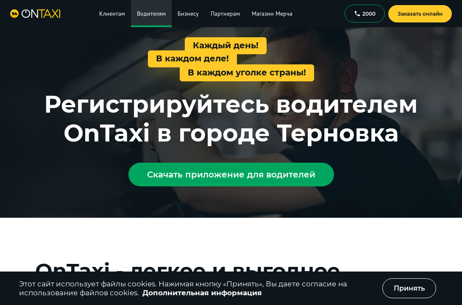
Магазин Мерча (272, 13)
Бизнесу (188, 13)
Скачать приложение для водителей (231, 174)
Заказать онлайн (420, 14)
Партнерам (225, 13)
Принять (409, 288)
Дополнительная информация (202, 292)
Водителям (151, 13)
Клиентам (112, 13)
